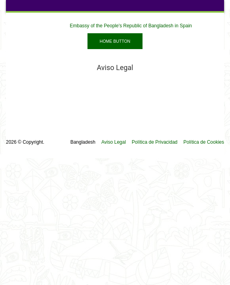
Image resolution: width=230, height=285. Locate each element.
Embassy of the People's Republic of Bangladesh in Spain (131, 25)
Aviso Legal (113, 142)
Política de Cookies (203, 142)
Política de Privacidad (154, 142)
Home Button (115, 41)
